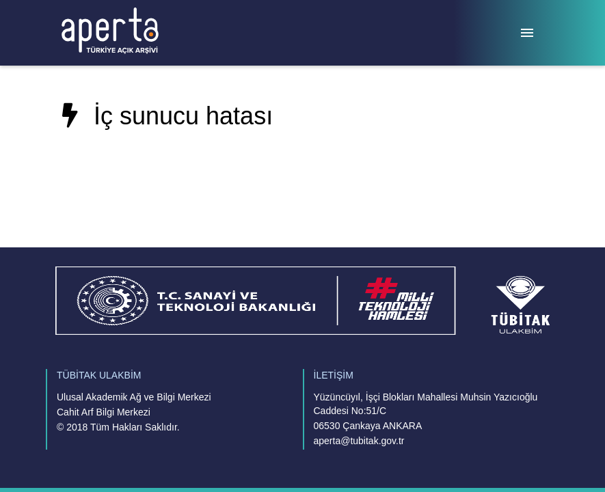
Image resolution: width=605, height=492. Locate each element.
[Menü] (527, 33)
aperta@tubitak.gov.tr (359, 440)
